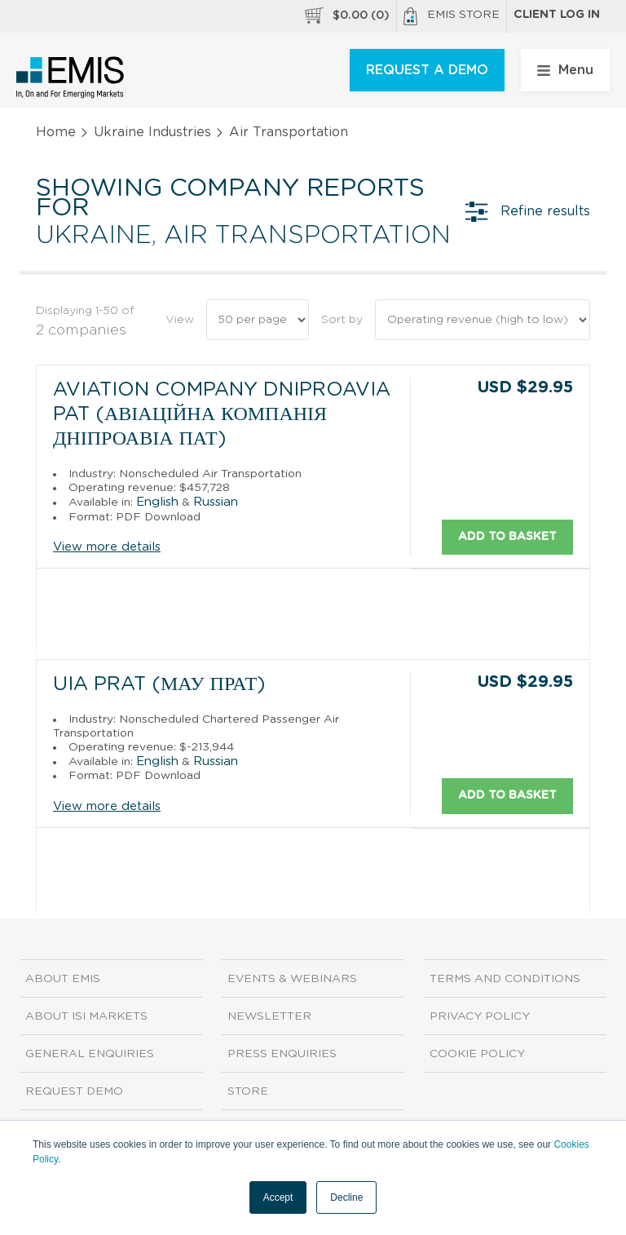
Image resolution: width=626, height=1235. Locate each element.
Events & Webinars (292, 978)
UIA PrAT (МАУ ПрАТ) (159, 684)
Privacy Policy (480, 1015)
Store (247, 1090)
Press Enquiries (282, 1053)
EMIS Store (451, 16)
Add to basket (507, 536)
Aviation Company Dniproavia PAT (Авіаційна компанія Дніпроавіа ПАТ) (221, 414)
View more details (107, 547)
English (157, 501)
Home (56, 132)
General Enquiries (89, 1053)
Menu (565, 70)
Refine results (527, 211)
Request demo (74, 1090)
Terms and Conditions (505, 978)
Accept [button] (278, 1197)
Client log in (557, 14)
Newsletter (269, 1015)
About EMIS (62, 978)
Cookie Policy (477, 1053)
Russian (215, 501)
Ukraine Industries (152, 132)
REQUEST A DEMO (427, 70)
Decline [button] (346, 1197)
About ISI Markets (86, 1015)
